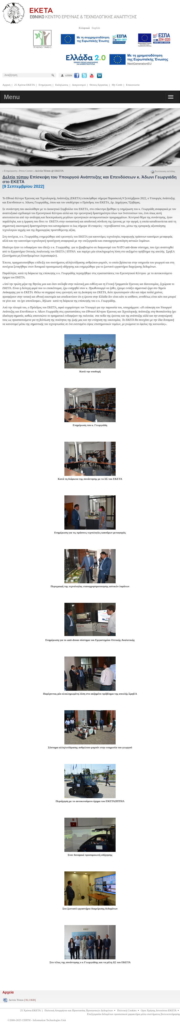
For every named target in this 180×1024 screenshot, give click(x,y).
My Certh (117, 84)
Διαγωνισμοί (79, 84)
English (96, 27)
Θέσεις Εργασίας (99, 84)
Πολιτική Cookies (127, 1010)
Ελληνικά (84, 27)
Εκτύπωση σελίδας (162, 171)
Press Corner (26, 170)
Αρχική (6, 84)
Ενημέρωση (45, 84)
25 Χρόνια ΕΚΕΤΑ (24, 84)
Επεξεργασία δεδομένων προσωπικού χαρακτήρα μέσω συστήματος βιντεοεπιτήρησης (133, 1014)
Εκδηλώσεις (61, 84)
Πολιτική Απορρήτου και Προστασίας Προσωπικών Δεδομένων (78, 1010)
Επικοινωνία (133, 84)
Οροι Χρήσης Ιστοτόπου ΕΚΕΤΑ (158, 1010)
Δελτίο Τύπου (22, 999)
